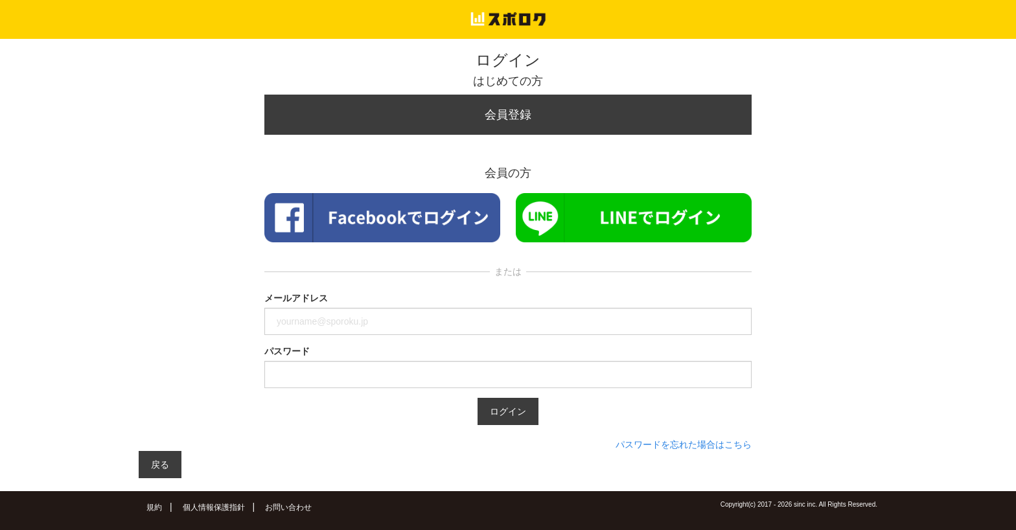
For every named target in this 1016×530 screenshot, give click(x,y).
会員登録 (508, 114)
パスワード (287, 351)
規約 (154, 507)
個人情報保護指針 (214, 507)
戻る (160, 464)
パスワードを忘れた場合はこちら (684, 444)
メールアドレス (296, 298)
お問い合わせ (288, 507)
